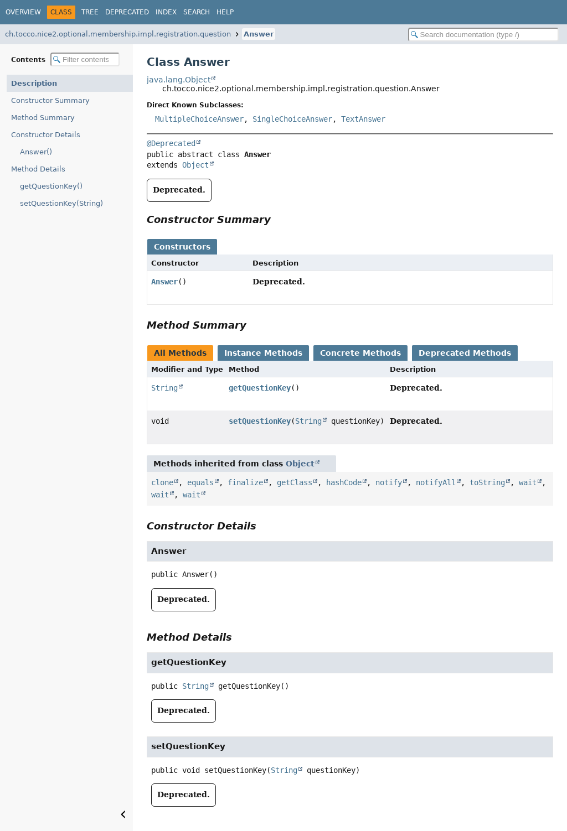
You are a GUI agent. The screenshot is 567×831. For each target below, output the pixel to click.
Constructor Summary (50, 100)
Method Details (38, 169)
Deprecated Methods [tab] (465, 353)
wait (528, 482)
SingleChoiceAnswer (292, 119)
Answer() (36, 152)
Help (225, 12)
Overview (23, 12)
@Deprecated (171, 143)
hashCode (344, 482)
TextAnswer (363, 119)
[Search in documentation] (483, 34)
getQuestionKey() (51, 186)
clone (162, 482)
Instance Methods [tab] (263, 353)
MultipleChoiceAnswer (199, 119)
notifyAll (436, 482)
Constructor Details (45, 135)
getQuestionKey (260, 387)
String (164, 387)
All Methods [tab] (180, 353)
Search (196, 12)
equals (200, 482)
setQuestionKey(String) (61, 203)
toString (487, 482)
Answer (259, 34)
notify (388, 482)
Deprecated (127, 12)
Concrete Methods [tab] (360, 353)
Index (166, 12)
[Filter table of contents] (85, 59)
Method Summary (43, 117)
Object (195, 164)
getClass (294, 482)
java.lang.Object (178, 79)
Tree (90, 12)
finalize (245, 482)
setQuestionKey (260, 421)
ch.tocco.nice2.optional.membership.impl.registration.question (118, 34)
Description (34, 83)
